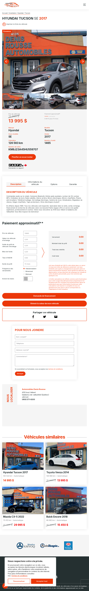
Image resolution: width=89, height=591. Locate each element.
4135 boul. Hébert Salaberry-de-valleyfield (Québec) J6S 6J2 (35, 394)
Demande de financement (44, 296)
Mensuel (27, 274)
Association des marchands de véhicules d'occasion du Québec (63, 586)
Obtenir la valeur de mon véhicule (44, 303)
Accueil (5, 13)
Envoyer (20, 373)
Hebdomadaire (29, 269)
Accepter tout (41, 581)
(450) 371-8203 (28, 399)
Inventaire (12, 13)
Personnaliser (19, 581)
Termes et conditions (19, 576)
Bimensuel (28, 271)
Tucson (27, 13)
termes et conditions (55, 369)
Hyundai (20, 13)
